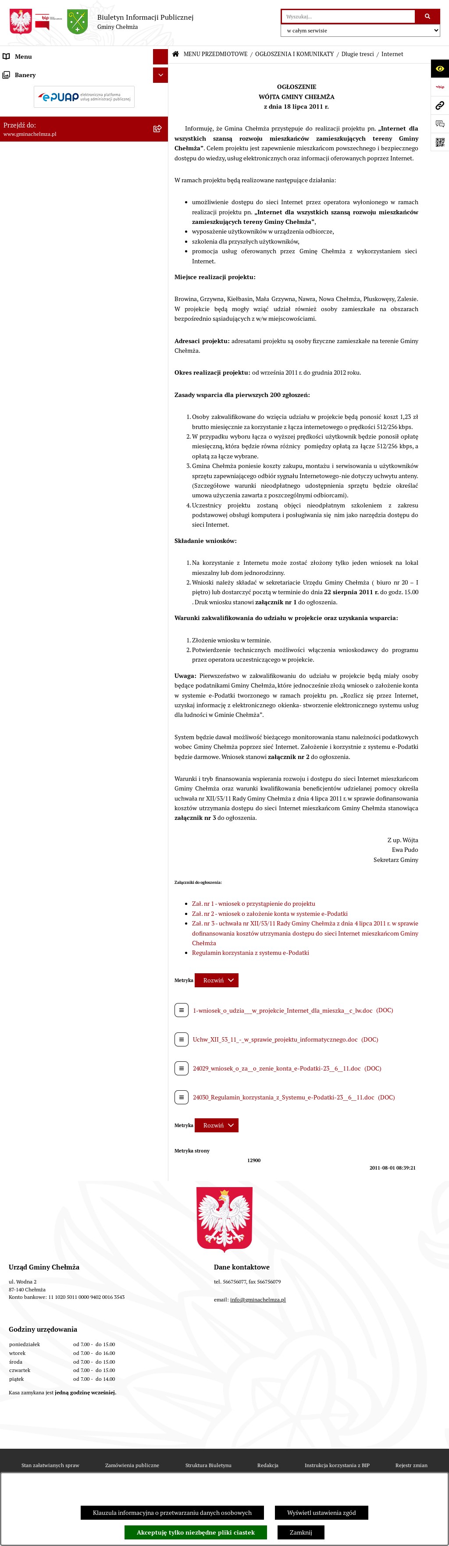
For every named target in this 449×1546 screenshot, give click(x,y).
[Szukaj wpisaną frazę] (428, 16)
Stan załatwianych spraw (50, 1465)
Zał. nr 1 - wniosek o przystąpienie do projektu (253, 904)
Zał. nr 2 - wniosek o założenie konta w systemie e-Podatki (270, 914)
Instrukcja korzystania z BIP (337, 1465)
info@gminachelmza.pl (258, 1299)
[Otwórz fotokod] (440, 142)
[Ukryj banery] (160, 702)
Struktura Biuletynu (208, 1465)
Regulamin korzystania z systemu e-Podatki (250, 953)
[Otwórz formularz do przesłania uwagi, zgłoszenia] (440, 123)
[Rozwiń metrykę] (217, 980)
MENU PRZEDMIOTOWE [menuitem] (36, 72)
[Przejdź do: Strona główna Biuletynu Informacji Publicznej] (175, 54)
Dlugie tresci (358, 54)
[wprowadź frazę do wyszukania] (348, 16)
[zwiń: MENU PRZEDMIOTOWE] (162, 72)
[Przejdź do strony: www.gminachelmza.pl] (440, 105)
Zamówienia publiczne (132, 1465)
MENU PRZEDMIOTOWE (216, 54)
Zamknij (301, 1532)
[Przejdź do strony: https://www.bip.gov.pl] (440, 87)
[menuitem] (84, 93)
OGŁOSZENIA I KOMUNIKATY (294, 54)
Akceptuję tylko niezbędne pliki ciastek (196, 1532)
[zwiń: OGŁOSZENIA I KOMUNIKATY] (162, 93)
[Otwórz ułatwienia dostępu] (440, 68)
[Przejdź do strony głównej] (101, 22)
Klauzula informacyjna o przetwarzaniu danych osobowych (172, 1513)
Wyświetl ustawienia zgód (321, 1513)
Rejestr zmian (412, 1465)
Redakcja (267, 1465)
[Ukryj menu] (160, 56)
